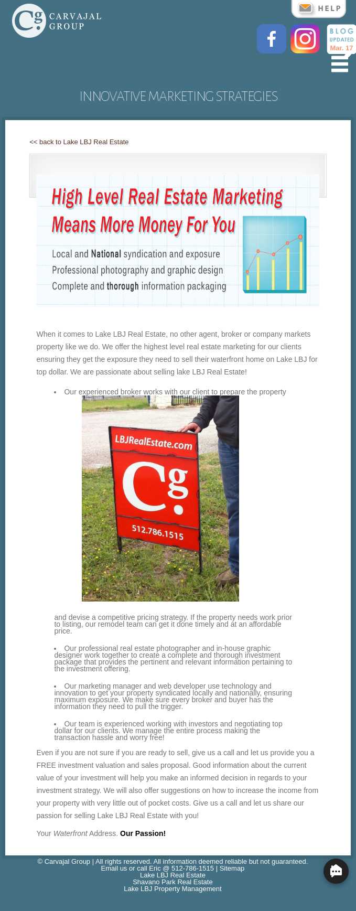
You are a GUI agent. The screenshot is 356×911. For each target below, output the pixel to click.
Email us (114, 868)
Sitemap (232, 868)
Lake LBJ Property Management (172, 889)
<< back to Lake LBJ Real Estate (78, 142)
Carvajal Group (67, 861)
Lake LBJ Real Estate (173, 875)
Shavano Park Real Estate (172, 882)
